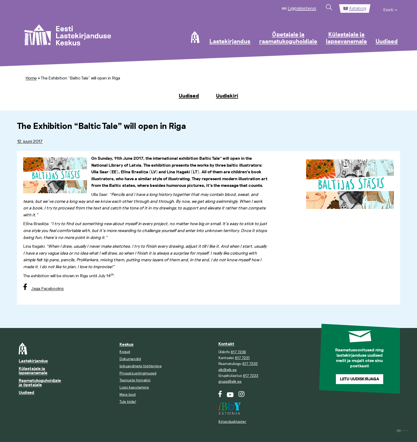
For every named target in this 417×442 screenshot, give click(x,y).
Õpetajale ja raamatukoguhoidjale (288, 38)
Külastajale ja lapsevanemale (346, 38)
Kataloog (357, 8)
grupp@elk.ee (229, 381)
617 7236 (238, 352)
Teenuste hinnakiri (135, 380)
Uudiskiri (227, 95)
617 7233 (250, 375)
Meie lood (127, 394)
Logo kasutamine (134, 387)
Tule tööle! (127, 401)
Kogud (124, 352)
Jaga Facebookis (47, 288)
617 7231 (242, 358)
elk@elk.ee (227, 370)
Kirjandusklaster (232, 421)
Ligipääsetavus (302, 8)
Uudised (387, 41)
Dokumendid (130, 359)
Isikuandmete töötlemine (140, 366)
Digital (402, 430)
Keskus (126, 344)
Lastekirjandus (230, 41)
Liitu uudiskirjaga (359, 379)
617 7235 (250, 363)
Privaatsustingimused (137, 373)
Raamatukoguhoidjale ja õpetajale (40, 383)
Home (31, 78)
